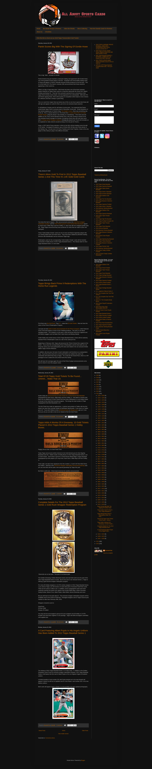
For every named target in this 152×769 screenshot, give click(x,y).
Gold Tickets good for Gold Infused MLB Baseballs (69, 223)
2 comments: (59, 725)
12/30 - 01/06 (101, 395)
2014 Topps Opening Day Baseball (105, 239)
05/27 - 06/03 (101, 466)
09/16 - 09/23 (101, 429)
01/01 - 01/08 (101, 538)
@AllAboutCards (64, 410)
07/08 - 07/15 (101, 452)
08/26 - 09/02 (101, 436)
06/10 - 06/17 (101, 461)
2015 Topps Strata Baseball (103, 184)
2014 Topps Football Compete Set (104, 221)
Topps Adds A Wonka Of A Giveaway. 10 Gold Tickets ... (105, 523)
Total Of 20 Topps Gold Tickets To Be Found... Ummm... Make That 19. (60, 377)
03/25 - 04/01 (101, 484)
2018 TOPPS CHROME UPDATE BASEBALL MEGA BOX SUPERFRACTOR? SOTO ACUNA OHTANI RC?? (104, 46)
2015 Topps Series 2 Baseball (103, 191)
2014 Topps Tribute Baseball (103, 241)
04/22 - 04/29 (101, 475)
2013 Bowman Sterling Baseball (104, 248)
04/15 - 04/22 (101, 477)
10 (59, 323)
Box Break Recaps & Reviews (52, 28)
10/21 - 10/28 (101, 418)
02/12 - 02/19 (101, 497)
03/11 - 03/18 (101, 488)
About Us (39, 32)
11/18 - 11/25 (101, 409)
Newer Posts (42, 730)
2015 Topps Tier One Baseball (103, 199)
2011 (97, 541)
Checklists (48, 32)
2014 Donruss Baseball (102, 228)
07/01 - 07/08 (101, 454)
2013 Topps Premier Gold (102, 246)
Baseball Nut (108, 550)
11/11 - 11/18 (101, 411)
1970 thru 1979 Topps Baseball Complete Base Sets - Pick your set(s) (104, 66)
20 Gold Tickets (72, 323)
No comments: (60, 139)
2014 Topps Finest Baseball (103, 226)
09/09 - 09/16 (101, 432)
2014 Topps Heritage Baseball (103, 275)
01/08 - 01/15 (101, 536)
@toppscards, (74, 410)
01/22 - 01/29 (101, 504)
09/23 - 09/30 (101, 427)
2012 (97, 393)
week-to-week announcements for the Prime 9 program (63, 329)
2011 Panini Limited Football (103, 317)
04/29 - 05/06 (101, 472)
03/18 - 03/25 (101, 486)
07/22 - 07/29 (101, 447)
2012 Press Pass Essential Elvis (104, 322)
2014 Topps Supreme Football (103, 204)
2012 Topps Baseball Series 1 (103, 313)
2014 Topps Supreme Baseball (104, 213)
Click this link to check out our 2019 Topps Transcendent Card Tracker (58, 38)
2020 (97, 375)
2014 (97, 389)
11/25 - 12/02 (101, 406)
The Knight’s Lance (66, 111)
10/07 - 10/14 (101, 422)
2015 (97, 386)
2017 (97, 382)
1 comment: (60, 367)
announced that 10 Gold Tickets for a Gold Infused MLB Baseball (66, 395)
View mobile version (63, 733)
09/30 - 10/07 (101, 425)
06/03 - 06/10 (101, 463)
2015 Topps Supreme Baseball (104, 186)
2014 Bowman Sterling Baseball (104, 208)
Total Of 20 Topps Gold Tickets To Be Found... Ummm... (105, 519)
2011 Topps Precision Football (103, 315)
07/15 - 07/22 (101, 450)
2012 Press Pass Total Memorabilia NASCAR (101, 307)
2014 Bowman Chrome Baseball (104, 230)
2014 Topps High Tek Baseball (103, 219)
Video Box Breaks (69, 28)
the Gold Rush (51, 323)
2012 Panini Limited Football (103, 282)
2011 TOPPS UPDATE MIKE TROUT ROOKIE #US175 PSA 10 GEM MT (104, 62)
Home (38, 28)
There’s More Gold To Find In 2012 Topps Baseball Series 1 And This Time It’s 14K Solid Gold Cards (62, 175)
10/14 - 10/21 (101, 420)
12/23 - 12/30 (101, 397)
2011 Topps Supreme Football (103, 324)
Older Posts (85, 730)
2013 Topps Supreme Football (103, 280)
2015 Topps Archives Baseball (103, 193)
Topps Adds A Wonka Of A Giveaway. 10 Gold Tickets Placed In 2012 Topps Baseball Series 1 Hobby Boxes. (63, 425)
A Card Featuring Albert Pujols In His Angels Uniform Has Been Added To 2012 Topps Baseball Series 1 (63, 631)
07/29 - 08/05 (101, 445)
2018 (97, 380)
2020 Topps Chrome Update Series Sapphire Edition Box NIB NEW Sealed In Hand (104, 52)
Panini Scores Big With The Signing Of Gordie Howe (63, 46)
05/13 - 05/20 (101, 468)
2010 (97, 543)
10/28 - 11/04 (101, 416)
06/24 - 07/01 (101, 456)
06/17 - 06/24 (101, 459)
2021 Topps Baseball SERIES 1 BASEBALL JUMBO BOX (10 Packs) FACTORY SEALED (104, 57)
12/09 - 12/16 (101, 402)
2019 (97, 377)
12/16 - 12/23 (101, 400)
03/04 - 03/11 (101, 490)
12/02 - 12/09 (101, 404)
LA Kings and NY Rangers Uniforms (51, 120)
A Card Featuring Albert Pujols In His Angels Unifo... (105, 530)
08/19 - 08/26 (101, 438)
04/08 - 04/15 (101, 479)
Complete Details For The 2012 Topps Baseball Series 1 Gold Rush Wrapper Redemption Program (62, 503)
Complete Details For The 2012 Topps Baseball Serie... (105, 526)
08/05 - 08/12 (101, 443)
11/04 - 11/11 (101, 413)
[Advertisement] (63, 156)
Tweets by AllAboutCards (100, 175)
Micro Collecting (82, 28)
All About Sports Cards (42, 6)
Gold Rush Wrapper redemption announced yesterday (69, 465)
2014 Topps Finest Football (103, 268)
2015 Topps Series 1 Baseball (103, 206)
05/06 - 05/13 (101, 470)
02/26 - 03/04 (101, 493)
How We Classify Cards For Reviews (101, 28)
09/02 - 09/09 (101, 434)
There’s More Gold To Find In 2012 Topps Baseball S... (104, 510)
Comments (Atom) (50, 738)
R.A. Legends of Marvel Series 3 (104, 291)
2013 (97, 391)
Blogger (83, 760)
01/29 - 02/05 (101, 502)
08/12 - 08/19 (101, 441)
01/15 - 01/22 (101, 534)
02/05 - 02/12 (101, 499)
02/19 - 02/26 (101, 495)
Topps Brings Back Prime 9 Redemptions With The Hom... (104, 515)
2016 (97, 384)
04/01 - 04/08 (101, 481)
